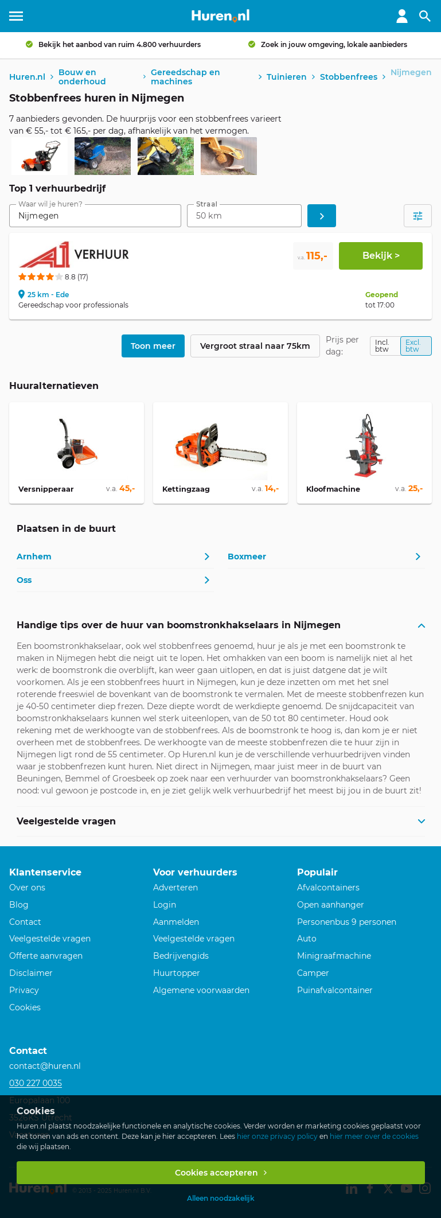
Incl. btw (382, 345)
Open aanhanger (330, 905)
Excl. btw (413, 345)
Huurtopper (176, 973)
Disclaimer (31, 973)
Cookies (25, 1007)
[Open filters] (417, 216)
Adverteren (175, 887)
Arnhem (34, 556)
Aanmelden (176, 922)
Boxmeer (247, 556)
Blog (19, 905)
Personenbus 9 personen (346, 922)
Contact (25, 922)
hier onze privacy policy (277, 1136)
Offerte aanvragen (46, 956)
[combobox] (95, 215)
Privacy (24, 990)
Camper (313, 973)
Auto (307, 938)
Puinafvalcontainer (335, 990)
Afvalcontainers (328, 887)
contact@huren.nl (45, 1066)
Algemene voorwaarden (201, 990)
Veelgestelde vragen (50, 938)
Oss (24, 580)
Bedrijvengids (181, 956)
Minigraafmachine (334, 956)
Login (164, 905)
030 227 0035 (35, 1083)
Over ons (27, 887)
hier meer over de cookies (374, 1136)
